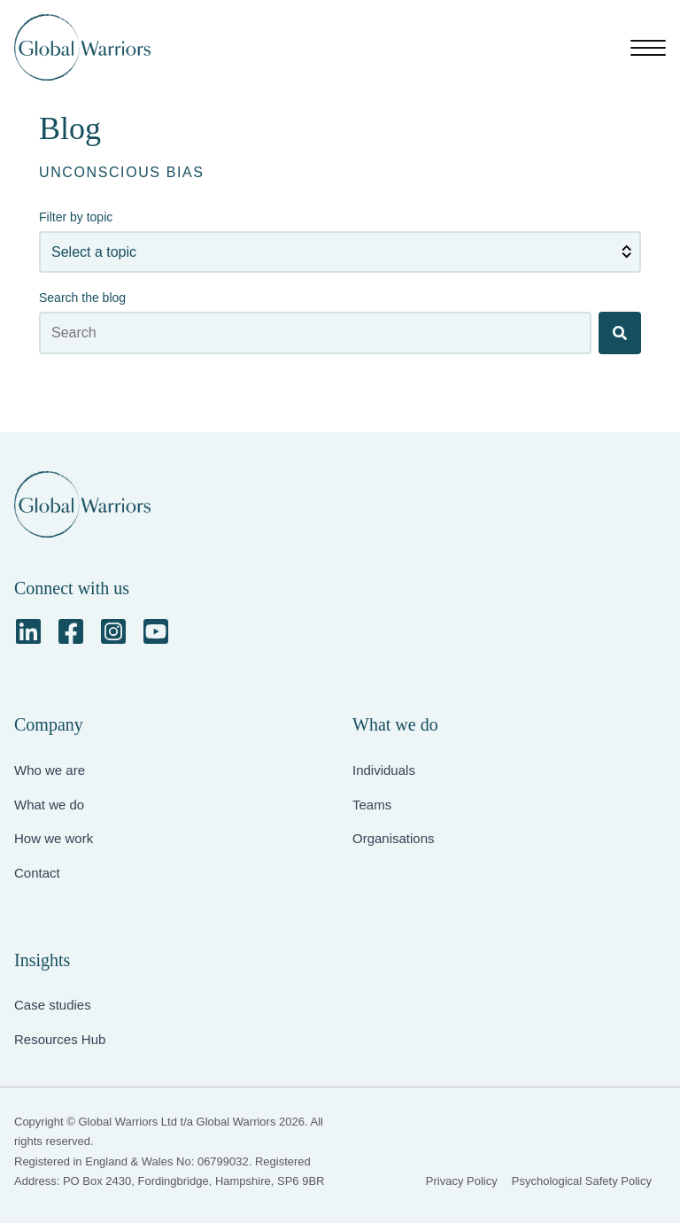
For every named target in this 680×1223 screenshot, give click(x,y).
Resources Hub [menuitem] (59, 1039)
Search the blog (82, 297)
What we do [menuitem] (49, 804)
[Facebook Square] (71, 631)
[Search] (620, 333)
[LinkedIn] (28, 631)
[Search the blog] (315, 333)
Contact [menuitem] (37, 872)
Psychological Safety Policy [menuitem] (582, 1181)
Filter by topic (75, 217)
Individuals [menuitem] (383, 770)
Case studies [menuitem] (52, 1004)
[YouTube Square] (156, 631)
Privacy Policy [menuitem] (462, 1181)
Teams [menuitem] (371, 804)
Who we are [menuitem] (49, 770)
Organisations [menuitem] (393, 838)
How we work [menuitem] (53, 838)
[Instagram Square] (113, 631)
